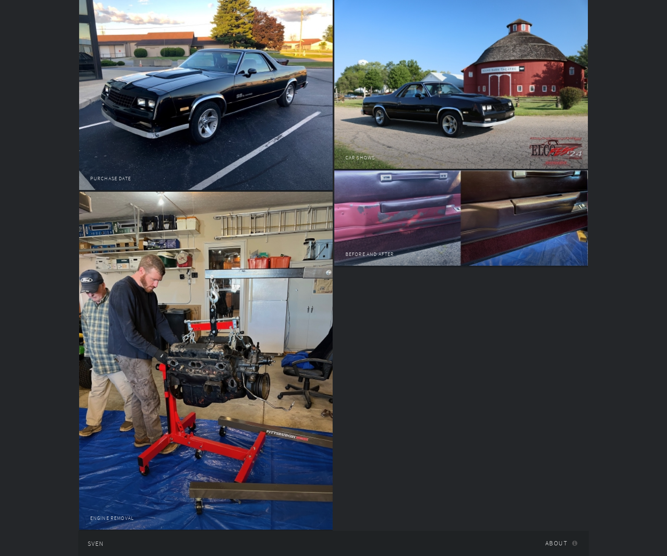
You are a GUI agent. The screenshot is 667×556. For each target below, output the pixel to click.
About (556, 543)
